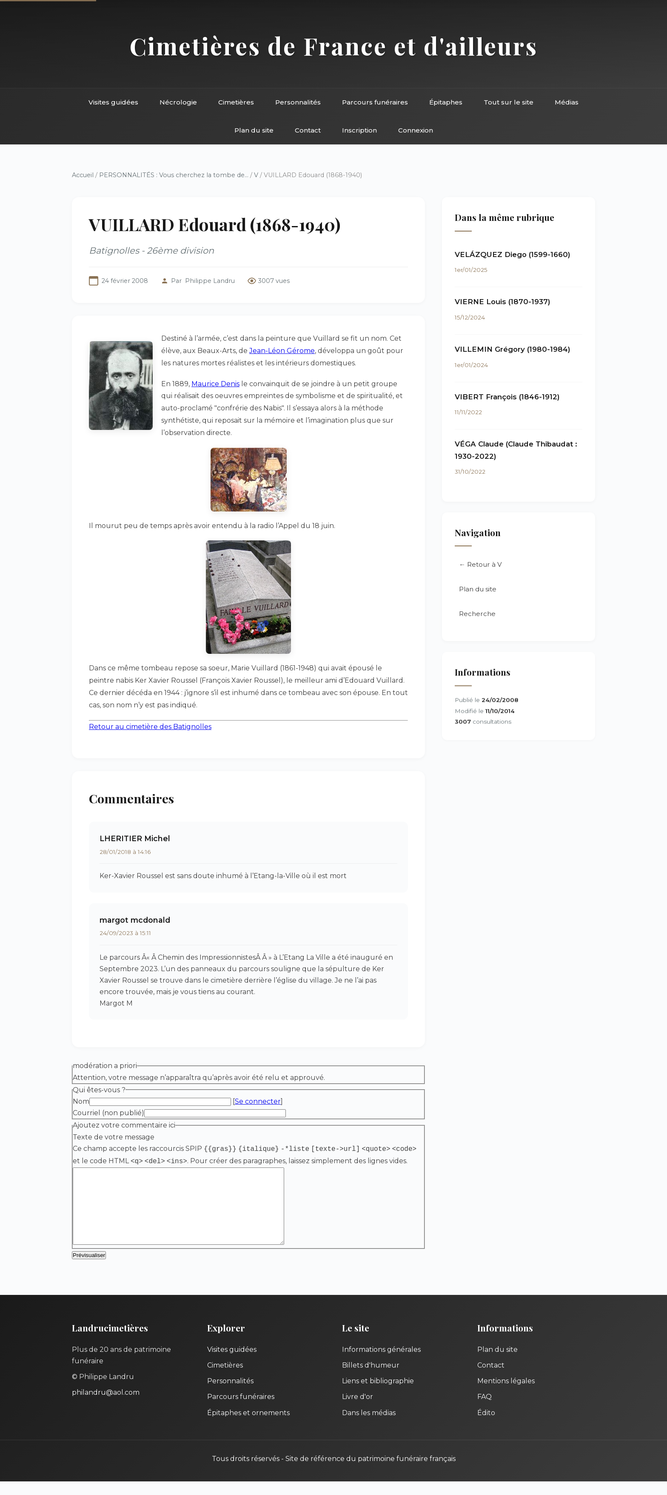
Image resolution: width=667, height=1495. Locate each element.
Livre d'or (357, 1410)
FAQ (484, 1410)
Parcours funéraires (375, 102)
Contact (308, 130)
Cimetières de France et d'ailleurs (334, 46)
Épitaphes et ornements (248, 1426)
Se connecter (258, 1101)
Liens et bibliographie (378, 1394)
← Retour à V (480, 565)
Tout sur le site (508, 102)
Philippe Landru (210, 281)
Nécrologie (178, 102)
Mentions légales (506, 1394)
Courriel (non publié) (108, 1113)
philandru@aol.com (106, 1406)
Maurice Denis (215, 384)
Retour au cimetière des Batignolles (150, 727)
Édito (486, 1426)
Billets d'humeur (370, 1379)
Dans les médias (369, 1426)
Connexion (415, 130)
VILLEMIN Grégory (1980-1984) (512, 349)
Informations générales (381, 1363)
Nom (81, 1101)
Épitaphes (445, 102)
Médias (567, 102)
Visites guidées (113, 102)
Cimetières (236, 102)
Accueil (83, 175)
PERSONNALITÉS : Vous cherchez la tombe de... (173, 175)
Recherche (477, 614)
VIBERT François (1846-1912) (507, 397)
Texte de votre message (113, 1137)
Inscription (359, 130)
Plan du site (254, 130)
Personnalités (298, 102)
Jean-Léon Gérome (282, 351)
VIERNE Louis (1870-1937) (502, 302)
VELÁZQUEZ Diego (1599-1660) (512, 254)
